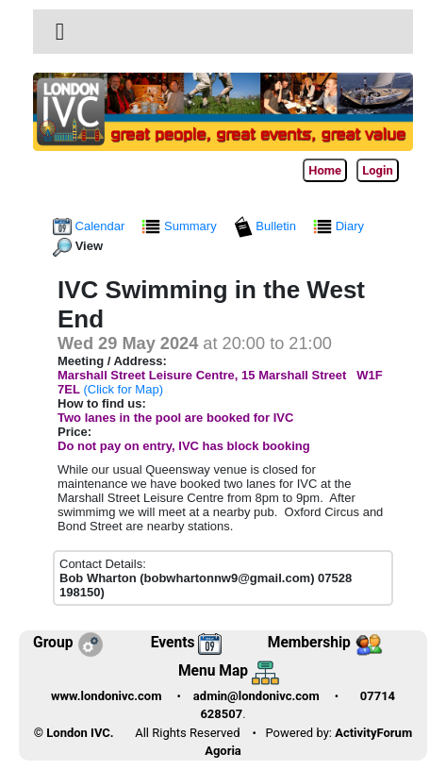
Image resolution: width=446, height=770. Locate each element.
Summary (180, 226)
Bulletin (267, 226)
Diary (340, 226)
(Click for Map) (123, 389)
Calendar (90, 226)
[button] (60, 31)
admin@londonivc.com (256, 696)
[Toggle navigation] (59, 32)
